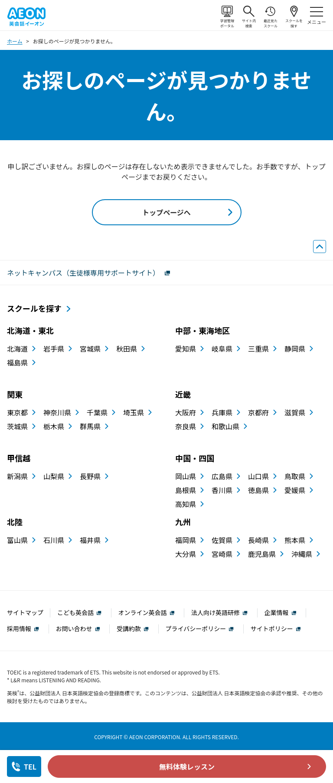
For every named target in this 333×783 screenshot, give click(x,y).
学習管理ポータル (227, 17)
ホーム (15, 41)
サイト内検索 (249, 17)
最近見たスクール (271, 17)
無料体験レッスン (187, 766)
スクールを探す (294, 17)
